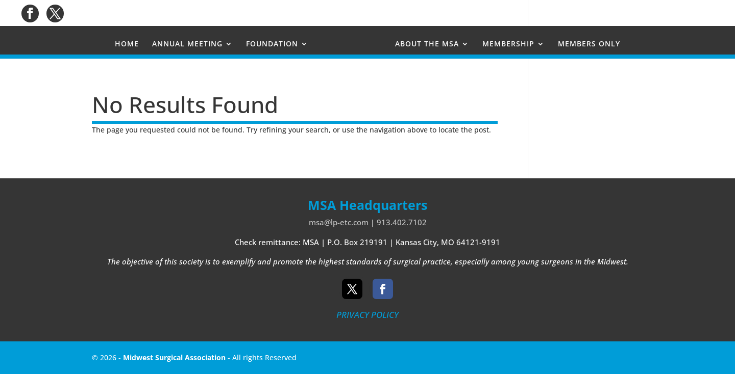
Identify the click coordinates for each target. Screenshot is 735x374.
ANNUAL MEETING (187, 44)
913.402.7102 (402, 222)
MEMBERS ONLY (589, 44)
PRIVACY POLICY (367, 314)
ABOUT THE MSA (427, 44)
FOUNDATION (272, 44)
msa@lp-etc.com (339, 222)
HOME (127, 44)
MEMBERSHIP (508, 44)
